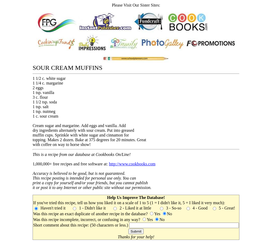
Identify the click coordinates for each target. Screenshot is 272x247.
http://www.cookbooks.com (132, 164)
